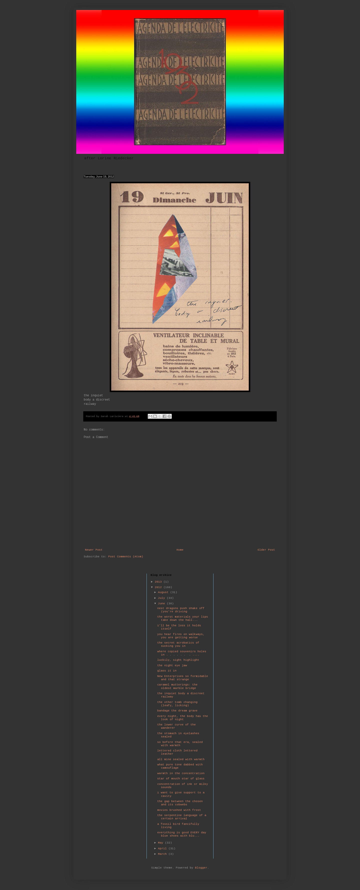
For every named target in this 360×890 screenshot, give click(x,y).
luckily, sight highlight (178, 660)
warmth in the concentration (180, 773)
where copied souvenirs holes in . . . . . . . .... (181, 653)
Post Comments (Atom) (125, 556)
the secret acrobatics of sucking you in (178, 644)
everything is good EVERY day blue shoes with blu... (181, 834)
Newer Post (93, 549)
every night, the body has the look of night (182, 718)
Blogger (201, 867)
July (162, 598)
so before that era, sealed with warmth (180, 744)
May (161, 842)
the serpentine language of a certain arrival (181, 817)
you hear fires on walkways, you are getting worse (180, 636)
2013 (159, 581)
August (164, 592)
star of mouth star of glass (180, 778)
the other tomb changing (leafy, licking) (177, 704)
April (163, 848)
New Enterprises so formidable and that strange (182, 678)
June (162, 603)
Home (180, 549)
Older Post (266, 549)
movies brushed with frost (179, 810)
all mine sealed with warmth (180, 759)
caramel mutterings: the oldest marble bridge (177, 686)
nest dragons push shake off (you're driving (180, 610)
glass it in (166, 670)
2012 (159, 587)
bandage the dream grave (177, 710)
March (163, 854)
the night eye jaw (172, 665)
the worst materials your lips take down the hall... (182, 618)
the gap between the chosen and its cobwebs (180, 803)
